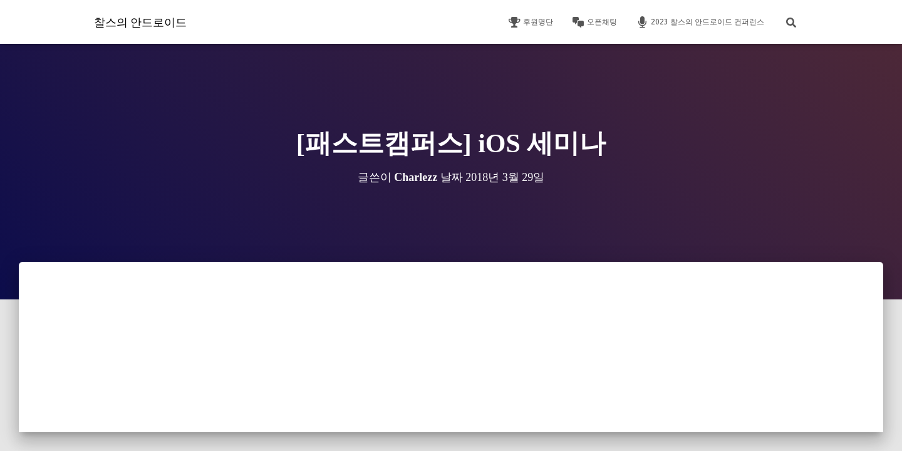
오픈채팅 (594, 22)
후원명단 (530, 22)
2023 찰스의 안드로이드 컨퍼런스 (700, 22)
